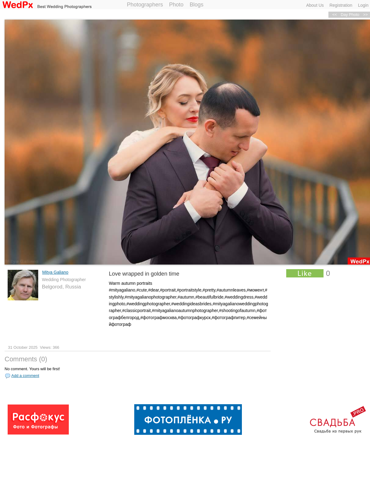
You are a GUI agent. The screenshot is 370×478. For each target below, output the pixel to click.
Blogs (196, 5)
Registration (340, 5)
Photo (176, 5)
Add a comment (25, 375)
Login (363, 5)
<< (334, 14)
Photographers (145, 5)
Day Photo (350, 14)
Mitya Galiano (55, 272)
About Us (315, 5)
